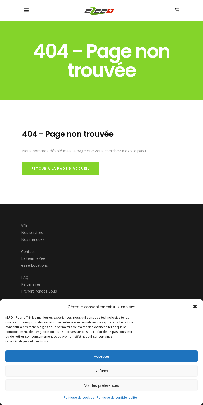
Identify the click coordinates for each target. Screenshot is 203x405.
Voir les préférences (101, 385)
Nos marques (32, 239)
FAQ (25, 277)
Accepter (101, 356)
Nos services (32, 232)
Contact (28, 251)
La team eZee (33, 258)
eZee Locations (34, 265)
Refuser (102, 371)
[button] (195, 306)
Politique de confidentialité (117, 397)
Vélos (25, 225)
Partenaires (31, 284)
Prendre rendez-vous (39, 291)
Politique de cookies (79, 397)
